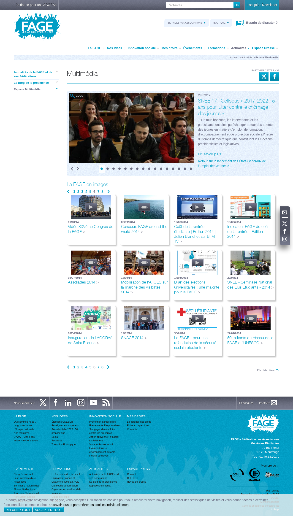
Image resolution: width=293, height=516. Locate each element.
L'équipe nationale (24, 429)
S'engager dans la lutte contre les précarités (102, 431)
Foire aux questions (138, 425)
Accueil (234, 57)
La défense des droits (139, 421)
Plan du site (272, 490)
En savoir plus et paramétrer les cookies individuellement (89, 505)
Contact (131, 474)
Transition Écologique (64, 444)
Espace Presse (265, 48)
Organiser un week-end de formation (66, 491)
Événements (194, 48)
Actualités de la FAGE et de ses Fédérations (36, 74)
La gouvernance (23, 425)
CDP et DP (133, 478)
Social (55, 436)
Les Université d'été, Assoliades (25, 480)
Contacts (132, 429)
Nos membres (21, 433)
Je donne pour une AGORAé (36, 5)
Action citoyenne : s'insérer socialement (104, 438)
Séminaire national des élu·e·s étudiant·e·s (26, 487)
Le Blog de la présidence (36, 82)
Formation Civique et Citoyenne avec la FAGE (65, 480)
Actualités (240, 48)
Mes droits (171, 48)
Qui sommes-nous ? (25, 421)
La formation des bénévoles (67, 474)
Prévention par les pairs (102, 421)
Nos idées (116, 48)
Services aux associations (187, 22)
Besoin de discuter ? (261, 22)
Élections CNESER (62, 421)
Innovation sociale (143, 48)
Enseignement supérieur (65, 425)
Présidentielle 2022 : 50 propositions (65, 431)
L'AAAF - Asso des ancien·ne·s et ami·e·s (26, 438)
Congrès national (23, 474)
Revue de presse (136, 481)
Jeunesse (57, 440)
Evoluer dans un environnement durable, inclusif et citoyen (102, 452)
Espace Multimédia (36, 89)
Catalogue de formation (65, 485)
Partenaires (246, 403)
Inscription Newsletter (262, 5)
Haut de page (267, 370)
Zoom (80, 95)
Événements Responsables (104, 425)
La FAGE (96, 48)
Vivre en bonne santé (101, 444)
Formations (218, 48)
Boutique (221, 22)
